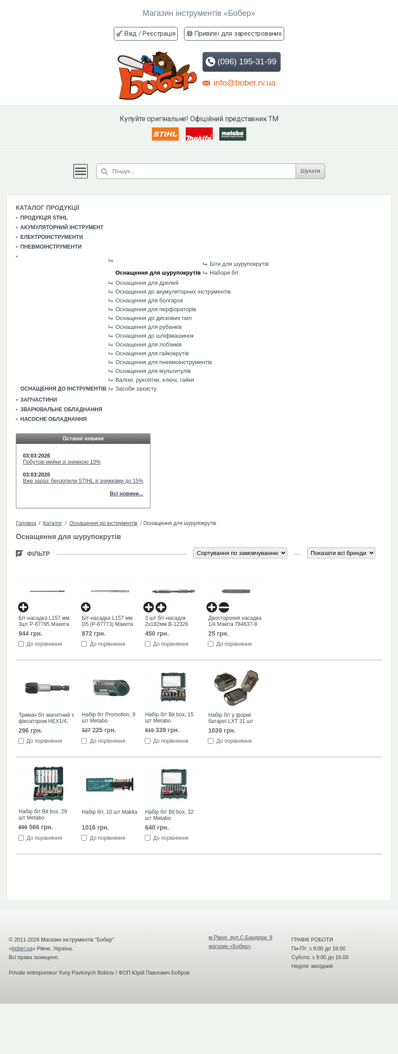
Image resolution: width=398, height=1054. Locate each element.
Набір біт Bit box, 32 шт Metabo (169, 815)
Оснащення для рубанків (148, 327)
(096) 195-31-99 (240, 61)
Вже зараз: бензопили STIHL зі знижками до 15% (83, 481)
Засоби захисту (135, 388)
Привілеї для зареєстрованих (238, 33)
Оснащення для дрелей (146, 282)
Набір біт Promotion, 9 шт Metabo (108, 717)
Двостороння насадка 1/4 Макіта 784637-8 (235, 621)
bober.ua (22, 949)
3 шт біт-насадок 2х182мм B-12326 (166, 621)
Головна (26, 523)
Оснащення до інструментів (63, 389)
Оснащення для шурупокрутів (158, 272)
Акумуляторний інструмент (61, 227)
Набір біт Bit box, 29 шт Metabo (43, 814)
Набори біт (224, 272)
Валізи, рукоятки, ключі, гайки (154, 379)
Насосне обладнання (53, 419)
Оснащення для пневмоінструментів (163, 362)
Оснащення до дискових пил (153, 318)
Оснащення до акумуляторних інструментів (172, 291)
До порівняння (44, 644)
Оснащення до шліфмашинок (154, 335)
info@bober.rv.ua (239, 82)
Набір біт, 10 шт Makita (109, 812)
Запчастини (38, 400)
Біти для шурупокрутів (239, 264)
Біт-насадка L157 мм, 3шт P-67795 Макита (45, 621)
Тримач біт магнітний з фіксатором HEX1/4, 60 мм (46, 718)
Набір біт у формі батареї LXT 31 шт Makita (230, 718)
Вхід (130, 33)
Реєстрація (159, 33)
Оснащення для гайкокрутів (152, 353)
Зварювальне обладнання (61, 409)
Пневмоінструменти (51, 247)
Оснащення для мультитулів (153, 371)
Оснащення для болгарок (149, 300)
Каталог (53, 523)
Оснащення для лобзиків (148, 344)
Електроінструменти (51, 237)
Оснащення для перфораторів (155, 309)
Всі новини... (126, 494)
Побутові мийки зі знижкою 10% (62, 462)
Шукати (310, 171)
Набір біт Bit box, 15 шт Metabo (169, 717)
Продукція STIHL (44, 218)
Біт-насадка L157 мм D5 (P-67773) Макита (107, 621)
